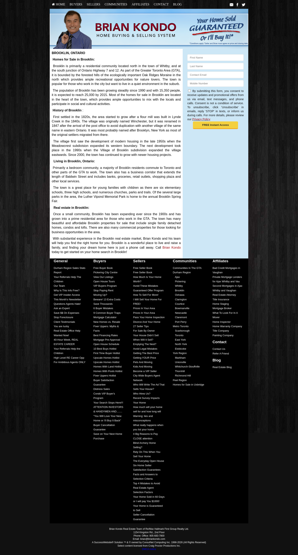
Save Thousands (103, 303)
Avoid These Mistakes (145, 285)
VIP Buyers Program (105, 285)
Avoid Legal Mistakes (145, 348)
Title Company (221, 330)
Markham (179, 357)
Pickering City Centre (105, 272)
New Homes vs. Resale (106, 321)
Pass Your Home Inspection (149, 317)
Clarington (180, 299)
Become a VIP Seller (145, 371)
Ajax (176, 277)
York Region (180, 353)
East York (179, 339)
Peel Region (180, 380)
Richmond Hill (182, 375)
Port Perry (180, 321)
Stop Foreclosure (63, 317)
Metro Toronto (181, 326)
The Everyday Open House (148, 460)
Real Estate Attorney (224, 294)
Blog (177, 4)
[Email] (215, 75)
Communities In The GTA (187, 267)
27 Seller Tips (141, 326)
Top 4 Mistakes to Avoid (146, 483)
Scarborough (181, 330)
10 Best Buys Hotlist (105, 348)
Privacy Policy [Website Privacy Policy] (201, 119)
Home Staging (221, 303)
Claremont (180, 317)
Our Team (59, 285)
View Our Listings (103, 277)
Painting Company (223, 335)
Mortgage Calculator (105, 317)
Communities (116, 4)
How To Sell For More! (145, 294)
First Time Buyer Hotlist (106, 353)
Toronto (178, 335)
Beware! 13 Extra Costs (106, 299)
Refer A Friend (221, 353)
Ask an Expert (62, 308)
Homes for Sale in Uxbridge (188, 384)
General (61, 261)
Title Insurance (221, 299)
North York (180, 344)
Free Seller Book (142, 267)
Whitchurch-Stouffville (186, 366)
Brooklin (178, 290)
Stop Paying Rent (103, 290)
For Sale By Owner (144, 330)
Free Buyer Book (103, 267)
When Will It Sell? (143, 339)
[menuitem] (58, 4)
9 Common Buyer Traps (107, 312)
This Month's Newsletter (67, 299)
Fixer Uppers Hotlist (104, 375)
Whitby (178, 285)
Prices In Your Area (144, 308)
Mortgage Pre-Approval (106, 339)
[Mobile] (215, 83)
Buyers (76, 4)
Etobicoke (179, 348)
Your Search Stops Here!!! (108, 402)
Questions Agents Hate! (67, 303)
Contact (161, 4)
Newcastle (180, 312)
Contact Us (219, 348)
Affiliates (140, 4)
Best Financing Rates (105, 335)
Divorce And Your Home (146, 321)
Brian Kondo (171, 247)
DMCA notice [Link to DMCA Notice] (149, 549)
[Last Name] (215, 66)
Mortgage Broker (222, 308)
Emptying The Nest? (144, 344)
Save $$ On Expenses (66, 312)
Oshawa (178, 294)
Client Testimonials (64, 321)
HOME (58, 4)
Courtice (178, 303)
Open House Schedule (106, 344)
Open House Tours (104, 281)
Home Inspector (222, 321)
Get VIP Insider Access (67, 294)
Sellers (93, 4)
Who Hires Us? (141, 393)
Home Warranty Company (227, 326)
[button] (215, 125)
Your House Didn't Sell (146, 335)
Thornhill (179, 371)
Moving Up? (100, 294)
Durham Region (182, 272)
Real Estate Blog (222, 367)
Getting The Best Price (146, 353)
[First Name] (215, 57)
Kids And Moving (142, 366)
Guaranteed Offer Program (148, 290)
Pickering (179, 281)
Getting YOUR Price (144, 357)
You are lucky (61, 326)
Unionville (179, 362)
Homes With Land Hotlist (107, 366)
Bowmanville (181, 308)
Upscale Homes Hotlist (106, 357)
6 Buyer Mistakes (103, 308)
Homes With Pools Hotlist (107, 371)
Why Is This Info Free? (67, 290)
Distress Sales (101, 389)
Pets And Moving (142, 362)
